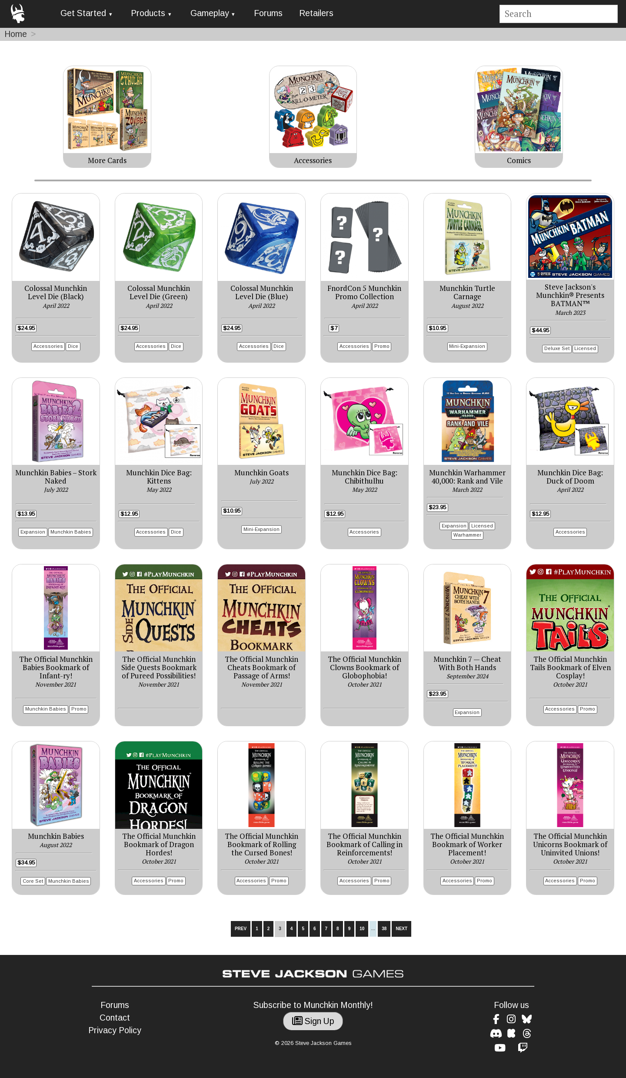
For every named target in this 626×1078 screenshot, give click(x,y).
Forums (268, 13)
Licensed (585, 348)
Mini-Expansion (467, 346)
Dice (73, 346)
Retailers (316, 13)
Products (148, 13)
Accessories (48, 346)
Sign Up (313, 1021)
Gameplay (209, 13)
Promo (382, 346)
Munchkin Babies (70, 531)
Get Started (83, 13)
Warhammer (467, 534)
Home (15, 34)
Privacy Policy (114, 1030)
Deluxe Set (556, 348)
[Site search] (558, 14)
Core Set (33, 881)
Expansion (32, 531)
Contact (115, 1017)
